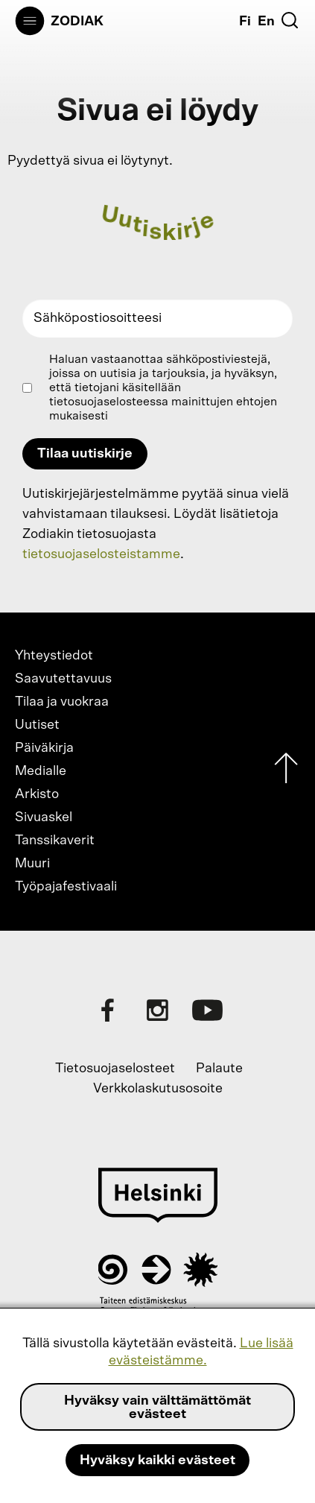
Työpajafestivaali (66, 886)
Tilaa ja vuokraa (62, 702)
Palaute (219, 1068)
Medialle (40, 771)
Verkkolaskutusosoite (158, 1088)
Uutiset (37, 725)
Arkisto (37, 794)
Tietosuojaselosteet (115, 1068)
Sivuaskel (43, 817)
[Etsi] (289, 20)
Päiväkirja (44, 748)
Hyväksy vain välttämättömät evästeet (157, 1407)
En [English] (266, 21)
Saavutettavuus (63, 679)
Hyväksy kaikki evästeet (157, 1460)
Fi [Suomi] (245, 21)
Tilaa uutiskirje (85, 454)
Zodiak (77, 21)
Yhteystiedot (54, 655)
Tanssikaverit (55, 840)
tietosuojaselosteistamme (101, 554)
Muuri (32, 863)
